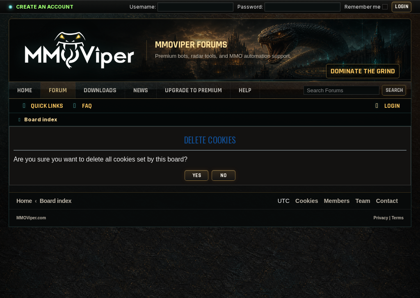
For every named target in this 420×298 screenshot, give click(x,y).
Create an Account (44, 7)
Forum (58, 90)
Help (245, 90)
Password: (288, 6)
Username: (181, 6)
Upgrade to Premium (193, 90)
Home (24, 90)
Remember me (366, 7)
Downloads (100, 90)
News (140, 90)
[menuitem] (81, 106)
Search (394, 90)
